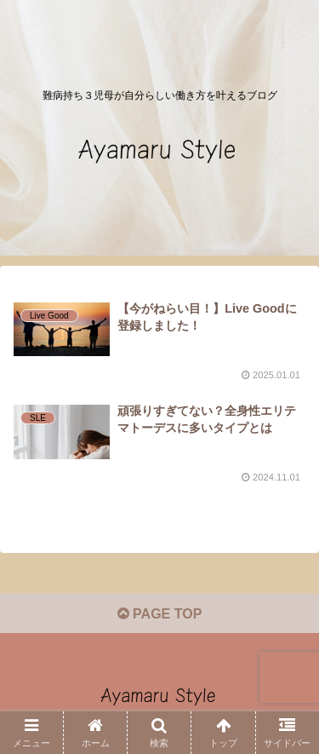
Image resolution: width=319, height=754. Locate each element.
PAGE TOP (159, 614)
